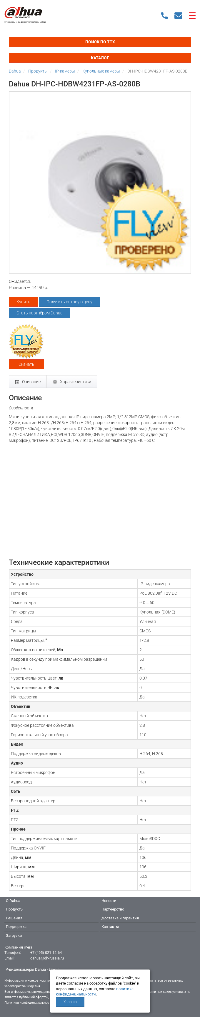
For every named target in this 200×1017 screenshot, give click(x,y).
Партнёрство (112, 909)
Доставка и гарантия (120, 918)
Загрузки (14, 935)
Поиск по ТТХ (100, 42)
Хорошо (70, 1002)
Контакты (110, 926)
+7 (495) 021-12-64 (46, 952)
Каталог (100, 57)
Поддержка (16, 926)
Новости (108, 900)
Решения (14, 918)
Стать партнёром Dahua (39, 313)
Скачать (26, 364)
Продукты (15, 909)
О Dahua (13, 900)
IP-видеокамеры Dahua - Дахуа (31, 969)
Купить (23, 301)
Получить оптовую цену (69, 301)
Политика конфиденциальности (28, 1003)
